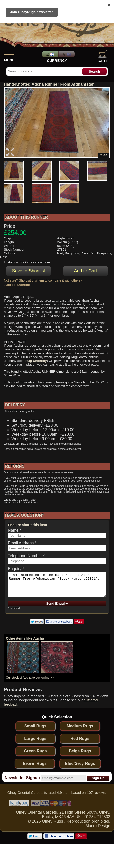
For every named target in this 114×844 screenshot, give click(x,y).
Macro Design (98, 826)
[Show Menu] (9, 53)
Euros (67, 54)
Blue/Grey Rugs (80, 763)
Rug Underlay (36, 361)
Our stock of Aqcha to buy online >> (30, 677)
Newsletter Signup (22, 778)
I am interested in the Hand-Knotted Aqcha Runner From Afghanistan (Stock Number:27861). (57, 584)
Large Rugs (35, 738)
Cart (102, 56)
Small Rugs (35, 726)
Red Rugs (79, 738)
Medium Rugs (80, 726)
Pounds (49, 54)
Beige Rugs (80, 751)
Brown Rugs (35, 763)
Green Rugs (35, 751)
